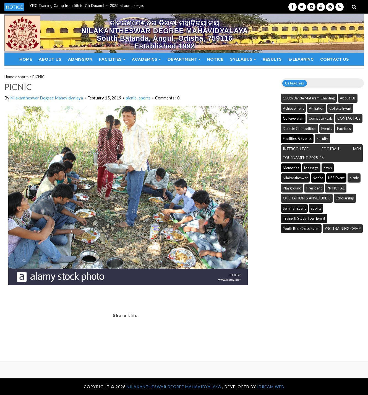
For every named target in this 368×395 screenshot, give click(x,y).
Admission (80, 59)
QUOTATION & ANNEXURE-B (307, 198)
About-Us (348, 98)
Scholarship (345, 198)
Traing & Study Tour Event (304, 218)
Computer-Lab (320, 118)
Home (25, 59)
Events (326, 128)
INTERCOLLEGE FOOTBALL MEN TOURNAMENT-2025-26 (322, 153)
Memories (291, 168)
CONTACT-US (349, 118)
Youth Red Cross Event (301, 228)
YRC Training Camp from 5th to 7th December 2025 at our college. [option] (87, 5)
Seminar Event (294, 208)
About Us (50, 59)
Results (272, 59)
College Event (340, 108)
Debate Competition (299, 128)
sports (23, 77)
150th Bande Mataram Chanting (309, 98)
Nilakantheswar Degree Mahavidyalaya (46, 97)
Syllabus (243, 59)
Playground (292, 188)
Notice (215, 59)
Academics (146, 59)
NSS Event (336, 178)
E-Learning (301, 59)
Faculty (322, 138)
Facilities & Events (297, 138)
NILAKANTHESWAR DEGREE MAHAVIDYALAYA (174, 386)
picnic (131, 97)
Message (311, 168)
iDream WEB (270, 386)
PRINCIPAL (335, 188)
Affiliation (316, 108)
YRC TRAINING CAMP (343, 228)
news (327, 168)
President (314, 188)
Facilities (112, 59)
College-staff (293, 118)
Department (184, 59)
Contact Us (334, 59)
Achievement (293, 108)
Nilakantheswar (295, 178)
